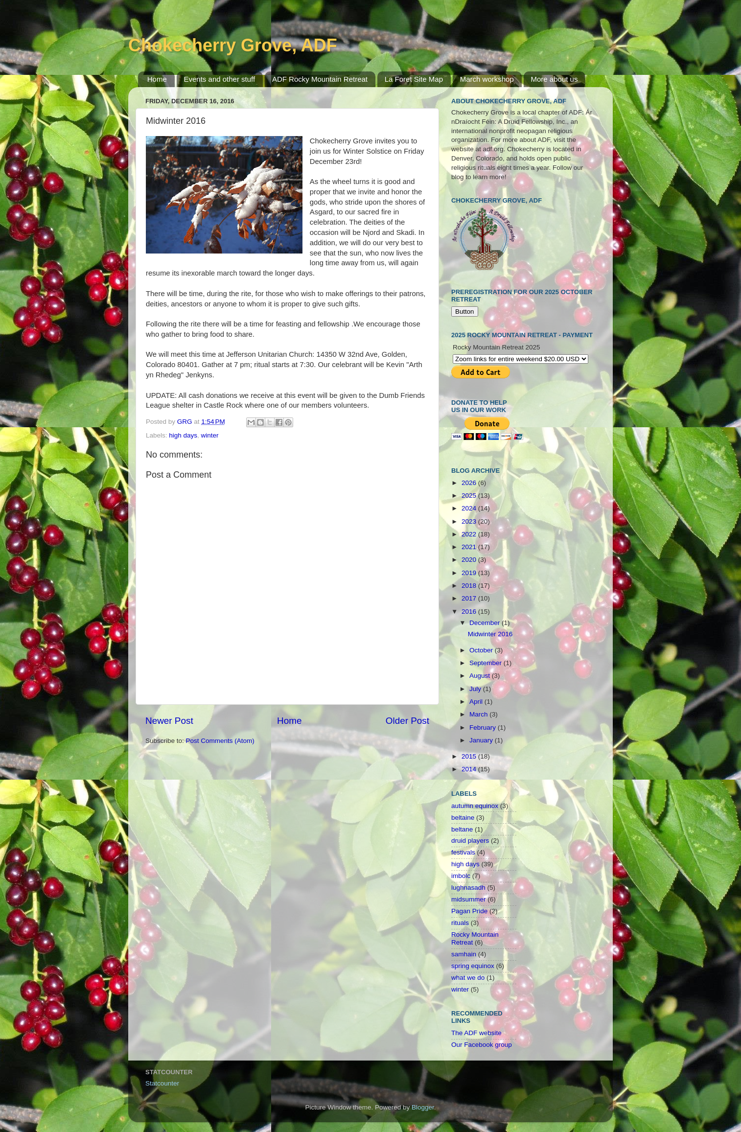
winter (210, 435)
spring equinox (472, 966)
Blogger (423, 1107)
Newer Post (169, 721)
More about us (554, 79)
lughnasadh (468, 887)
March (479, 714)
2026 (470, 482)
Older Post (407, 721)
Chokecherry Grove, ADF (232, 45)
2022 (470, 534)
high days (183, 435)
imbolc (460, 875)
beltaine (462, 817)
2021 (470, 547)
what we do (468, 977)
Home (157, 79)
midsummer (468, 899)
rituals (460, 922)
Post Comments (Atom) (220, 740)
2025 (470, 495)
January (482, 740)
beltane (462, 829)
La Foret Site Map (414, 79)
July (476, 689)
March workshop (487, 79)
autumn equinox (474, 805)
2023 (470, 521)
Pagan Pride (469, 911)
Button (464, 311)
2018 (470, 585)
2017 (470, 598)
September (486, 663)
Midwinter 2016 (490, 634)
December (485, 622)
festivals (463, 852)
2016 (470, 611)
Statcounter (162, 1083)
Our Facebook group (481, 1044)
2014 (470, 769)
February (483, 727)
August (480, 675)
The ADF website (476, 1033)
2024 (470, 508)
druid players (470, 840)
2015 (470, 756)
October (482, 650)
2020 (470, 559)
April (477, 701)
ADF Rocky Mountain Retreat (320, 79)
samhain (463, 954)
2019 (470, 573)
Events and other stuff (219, 79)
